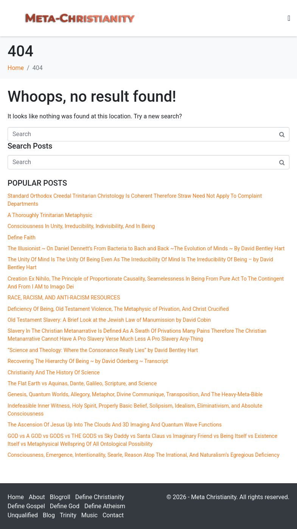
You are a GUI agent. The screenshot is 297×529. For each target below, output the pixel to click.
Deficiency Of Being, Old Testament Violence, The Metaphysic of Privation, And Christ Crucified (118, 309)
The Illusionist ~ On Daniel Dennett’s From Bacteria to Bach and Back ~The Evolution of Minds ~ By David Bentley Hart (146, 248)
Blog (49, 515)
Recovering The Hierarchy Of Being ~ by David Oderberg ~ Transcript (88, 361)
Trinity (68, 515)
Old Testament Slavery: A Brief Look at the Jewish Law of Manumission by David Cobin (109, 320)
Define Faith (22, 237)
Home (16, 497)
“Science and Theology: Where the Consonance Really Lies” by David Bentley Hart (103, 350)
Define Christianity (99, 497)
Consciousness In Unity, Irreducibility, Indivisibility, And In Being (81, 226)
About (37, 497)
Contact (113, 515)
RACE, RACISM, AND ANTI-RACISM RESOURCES (64, 298)
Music (89, 515)
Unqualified (23, 515)
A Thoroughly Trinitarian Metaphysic (50, 215)
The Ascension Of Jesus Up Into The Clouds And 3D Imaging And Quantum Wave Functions (115, 425)
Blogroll (60, 497)
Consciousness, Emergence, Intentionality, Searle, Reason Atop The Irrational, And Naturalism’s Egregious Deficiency (144, 455)
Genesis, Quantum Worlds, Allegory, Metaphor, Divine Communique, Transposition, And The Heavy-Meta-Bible (135, 394)
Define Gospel (26, 506)
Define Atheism (104, 506)
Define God (64, 506)
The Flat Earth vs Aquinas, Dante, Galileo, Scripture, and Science (83, 383)
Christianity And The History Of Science (54, 372)
